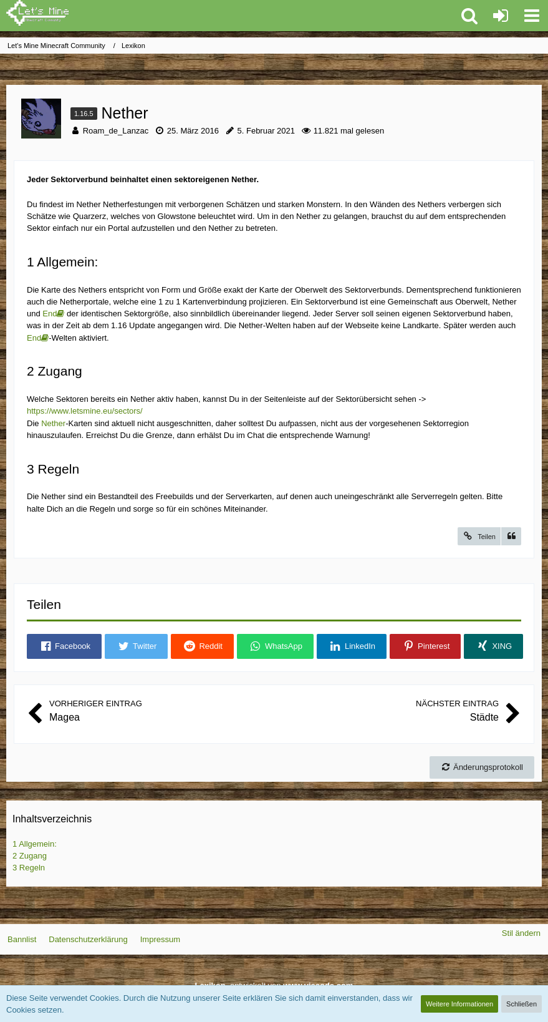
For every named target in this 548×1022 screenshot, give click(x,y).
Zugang (29, 855)
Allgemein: (34, 844)
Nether (53, 423)
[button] (531, 15)
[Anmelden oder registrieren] (500, 15)
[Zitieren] (511, 536)
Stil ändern (521, 933)
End (49, 313)
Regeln (28, 867)
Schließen (521, 1004)
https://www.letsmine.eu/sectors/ (85, 411)
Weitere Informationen (459, 1004)
